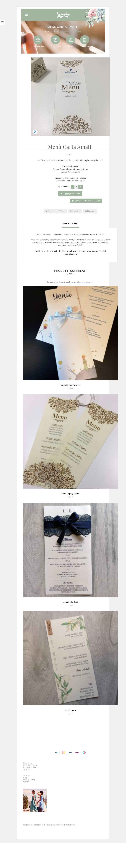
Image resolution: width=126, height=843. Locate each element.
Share (62, 211)
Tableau (70, 46)
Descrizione (69, 223)
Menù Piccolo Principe (70, 385)
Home (48, 31)
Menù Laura (70, 710)
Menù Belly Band (70, 602)
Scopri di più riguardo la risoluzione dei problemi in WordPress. (49, 824)
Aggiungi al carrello (72, 193)
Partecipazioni (39, 46)
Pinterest (90, 211)
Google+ (75, 211)
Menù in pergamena (70, 493)
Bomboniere (56, 46)
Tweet (49, 211)
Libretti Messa (86, 46)
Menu (56, 31)
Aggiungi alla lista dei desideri (87, 201)
